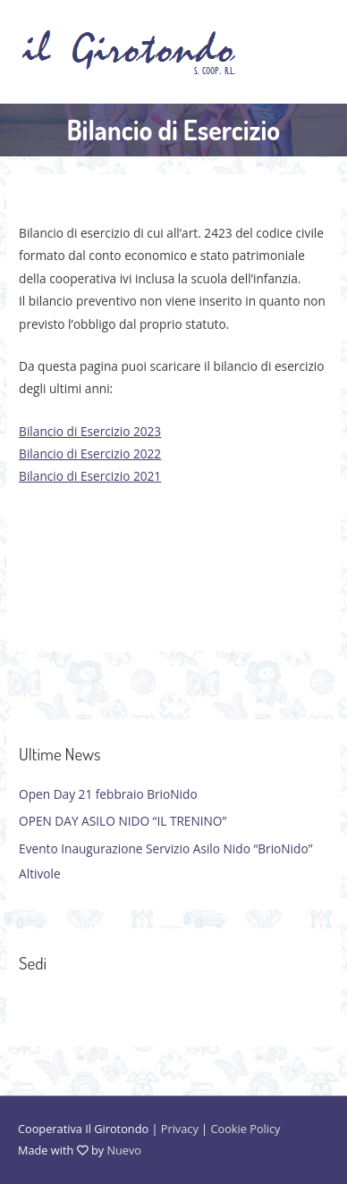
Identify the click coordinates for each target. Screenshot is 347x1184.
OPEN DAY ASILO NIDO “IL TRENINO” (122, 820)
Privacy (180, 1129)
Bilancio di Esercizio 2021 (90, 475)
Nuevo (123, 1150)
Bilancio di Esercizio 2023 (90, 431)
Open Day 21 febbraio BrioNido (108, 793)
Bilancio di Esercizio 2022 (90, 453)
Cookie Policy (245, 1129)
